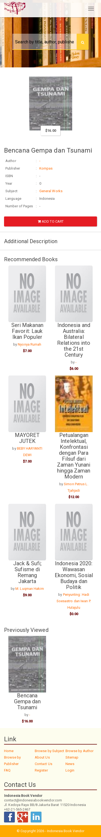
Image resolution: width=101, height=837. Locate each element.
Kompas (46, 168)
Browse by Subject (49, 751)
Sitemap (72, 757)
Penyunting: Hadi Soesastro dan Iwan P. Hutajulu (74, 601)
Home (8, 751)
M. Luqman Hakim (29, 589)
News (69, 764)
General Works (50, 191)
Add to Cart (51, 221)
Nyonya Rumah (29, 344)
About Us (42, 757)
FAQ (7, 770)
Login (70, 770)
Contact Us (43, 764)
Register (41, 770)
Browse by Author (79, 751)
